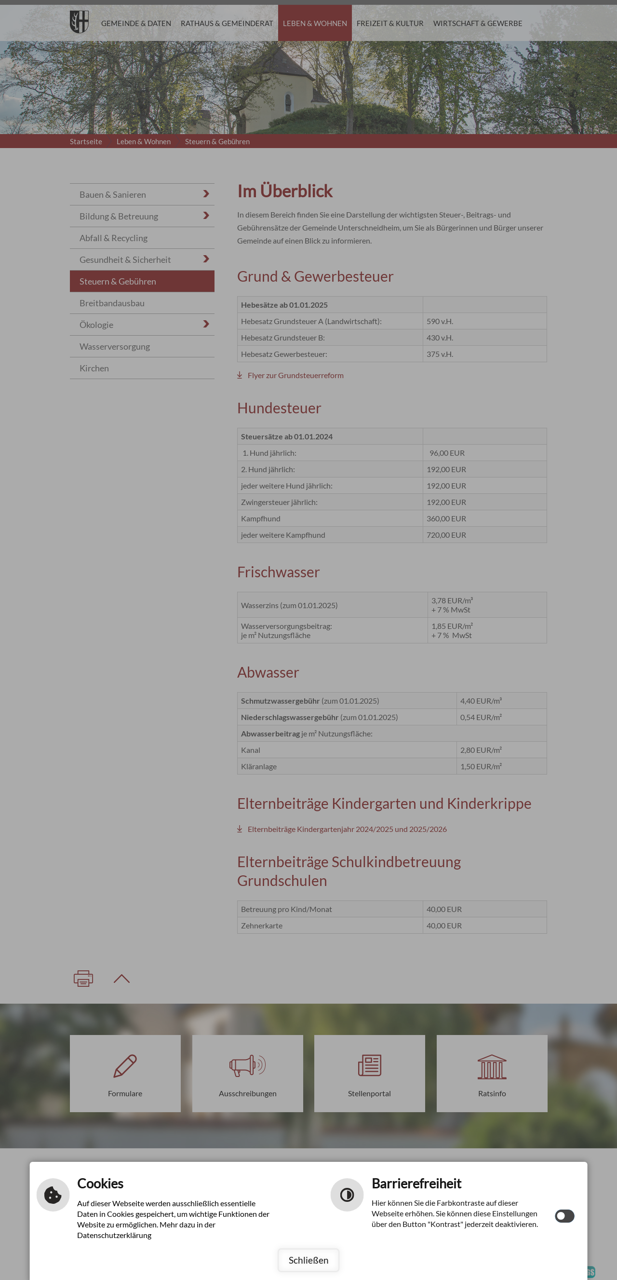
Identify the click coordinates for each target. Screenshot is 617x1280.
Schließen (309, 1260)
